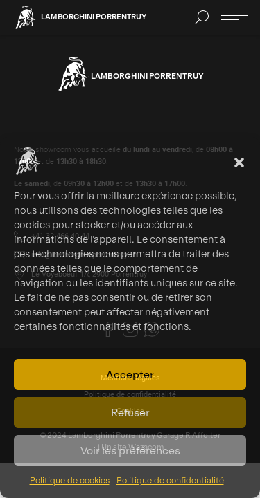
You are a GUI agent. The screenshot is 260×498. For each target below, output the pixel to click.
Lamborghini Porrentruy (93, 16)
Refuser (130, 412)
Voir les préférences (130, 450)
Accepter (130, 374)
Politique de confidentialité (170, 481)
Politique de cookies (70, 481)
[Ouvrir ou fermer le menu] (234, 17)
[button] (239, 161)
